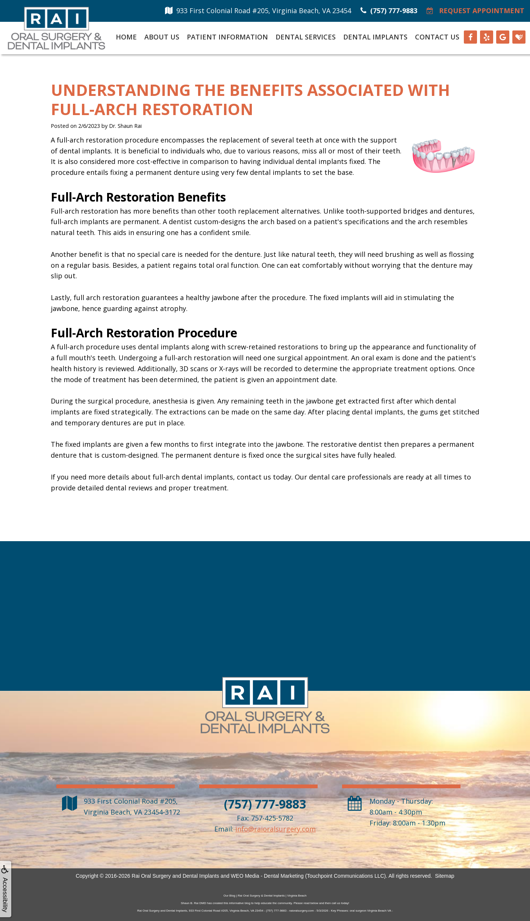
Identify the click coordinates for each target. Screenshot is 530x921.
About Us (161, 36)
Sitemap (444, 876)
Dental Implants (375, 36)
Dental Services (306, 36)
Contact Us (437, 36)
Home (126, 36)
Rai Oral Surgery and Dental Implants (175, 876)
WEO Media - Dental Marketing (267, 876)
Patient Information (227, 36)
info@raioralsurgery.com (275, 828)
